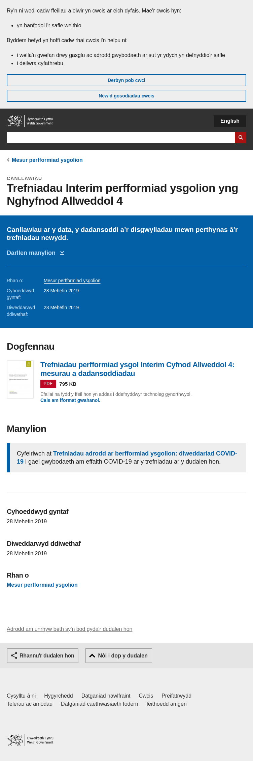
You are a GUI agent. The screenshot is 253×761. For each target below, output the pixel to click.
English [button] (230, 121)
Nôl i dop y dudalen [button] (123, 655)
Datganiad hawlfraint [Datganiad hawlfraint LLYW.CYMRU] (106, 696)
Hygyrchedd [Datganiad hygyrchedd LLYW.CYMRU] (58, 696)
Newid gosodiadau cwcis (126, 95)
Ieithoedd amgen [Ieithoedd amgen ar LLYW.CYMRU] (167, 704)
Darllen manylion (33, 253)
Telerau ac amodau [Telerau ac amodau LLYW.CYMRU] (29, 704)
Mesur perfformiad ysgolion (47, 160)
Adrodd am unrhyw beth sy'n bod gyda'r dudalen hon (69, 629)
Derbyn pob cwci (126, 80)
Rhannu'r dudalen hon (47, 655)
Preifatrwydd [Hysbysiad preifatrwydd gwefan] (176, 696)
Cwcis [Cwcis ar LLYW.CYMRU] (146, 696)
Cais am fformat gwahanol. (70, 400)
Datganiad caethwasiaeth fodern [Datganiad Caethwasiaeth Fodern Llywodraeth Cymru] (99, 704)
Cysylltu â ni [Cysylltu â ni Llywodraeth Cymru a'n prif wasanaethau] (21, 696)
